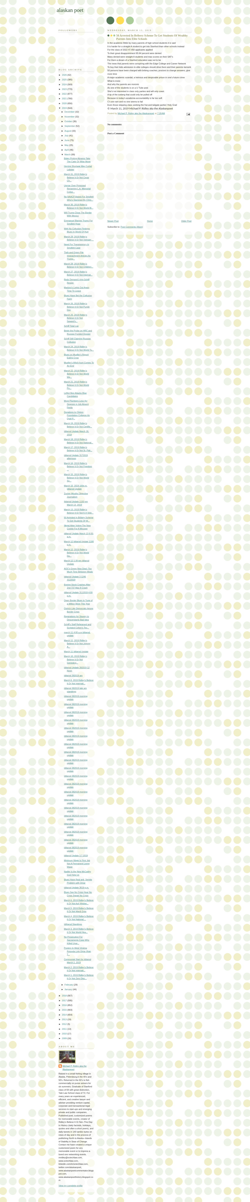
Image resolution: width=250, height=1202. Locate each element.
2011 (64, 1029)
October (68, 121)
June (67, 140)
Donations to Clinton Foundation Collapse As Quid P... (77, 415)
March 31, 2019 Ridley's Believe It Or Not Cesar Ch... (76, 177)
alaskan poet (70, 10)
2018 (64, 995)
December (69, 112)
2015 (64, 1010)
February (69, 985)
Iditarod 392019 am (73, 675)
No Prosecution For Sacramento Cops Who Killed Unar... (76, 940)
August (68, 131)
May (66, 145)
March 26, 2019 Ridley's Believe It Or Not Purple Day (77, 306)
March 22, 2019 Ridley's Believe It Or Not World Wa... (76, 373)
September (70, 126)
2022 (64, 94)
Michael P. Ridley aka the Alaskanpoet (74, 1068)
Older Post (186, 221)
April (66, 150)
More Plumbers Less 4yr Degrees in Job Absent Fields (76, 404)
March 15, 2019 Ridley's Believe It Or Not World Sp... (76, 477)
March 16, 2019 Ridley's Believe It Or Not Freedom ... (78, 466)
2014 (64, 1015)
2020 (64, 103)
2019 (64, 108)
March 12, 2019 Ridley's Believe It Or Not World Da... (76, 552)
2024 (64, 84)
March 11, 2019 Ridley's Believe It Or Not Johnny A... (77, 643)
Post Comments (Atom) (132, 227)
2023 (64, 89)
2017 (64, 1000)
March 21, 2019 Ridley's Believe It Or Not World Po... (76, 385)
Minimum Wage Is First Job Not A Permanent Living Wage (77, 863)
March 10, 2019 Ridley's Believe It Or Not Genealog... (75, 659)
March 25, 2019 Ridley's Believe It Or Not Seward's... (75, 318)
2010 (64, 1033)
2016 (64, 1005)
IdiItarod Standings (73, 924)
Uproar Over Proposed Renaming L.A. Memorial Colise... (77, 188)
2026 (64, 75)
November (69, 116)
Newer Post (113, 221)
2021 (64, 98)
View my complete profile (71, 1185)
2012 (64, 1024)
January (68, 989)
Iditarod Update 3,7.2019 (76, 855)
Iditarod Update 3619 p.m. (76, 887)
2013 (64, 1019)
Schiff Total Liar (71, 326)
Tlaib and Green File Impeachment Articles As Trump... (77, 255)
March (67, 154)
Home (150, 221)
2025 (64, 79)
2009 (64, 1038)
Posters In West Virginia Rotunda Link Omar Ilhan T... (77, 951)
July (66, 135)
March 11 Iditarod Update (76, 651)
